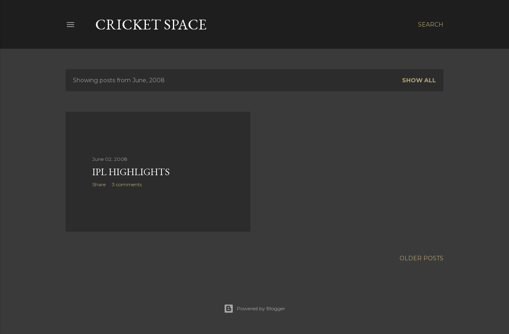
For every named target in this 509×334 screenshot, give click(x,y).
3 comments (127, 184)
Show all (419, 80)
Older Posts (421, 258)
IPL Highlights (131, 171)
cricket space (151, 24)
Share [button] (99, 184)
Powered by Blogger (254, 309)
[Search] (430, 24)
